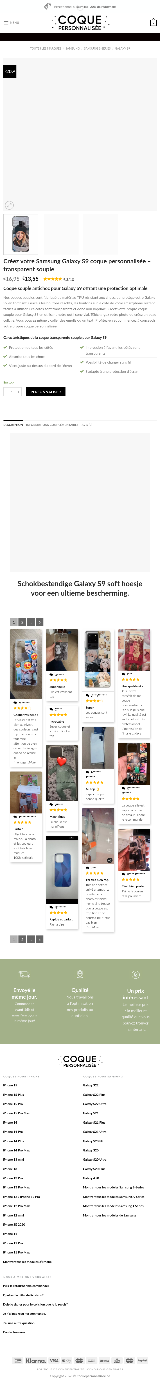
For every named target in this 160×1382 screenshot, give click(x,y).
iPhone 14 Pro (13, 1132)
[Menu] (11, 22)
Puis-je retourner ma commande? (26, 1286)
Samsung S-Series (97, 48)
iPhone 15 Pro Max (16, 1113)
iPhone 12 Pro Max (16, 1206)
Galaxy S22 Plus (94, 1094)
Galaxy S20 (91, 1150)
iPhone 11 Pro (13, 1243)
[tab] (13, 424)
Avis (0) (86, 425)
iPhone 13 (10, 1169)
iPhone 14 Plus (13, 1141)
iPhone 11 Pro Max (16, 1252)
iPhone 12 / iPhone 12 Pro (21, 1197)
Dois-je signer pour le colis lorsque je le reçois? (35, 1304)
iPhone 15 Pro (13, 1104)
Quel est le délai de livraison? (23, 1295)
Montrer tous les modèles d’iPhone (27, 1262)
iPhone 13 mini (13, 1159)
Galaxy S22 (91, 1085)
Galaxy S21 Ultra (94, 1132)
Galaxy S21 (91, 1113)
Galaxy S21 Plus (94, 1122)
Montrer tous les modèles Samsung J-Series (113, 1206)
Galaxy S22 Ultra (94, 1104)
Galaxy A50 (91, 1178)
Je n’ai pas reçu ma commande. (24, 1313)
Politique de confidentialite (60, 1369)
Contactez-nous (14, 1332)
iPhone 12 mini (13, 1215)
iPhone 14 (10, 1122)
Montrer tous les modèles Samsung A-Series (113, 1197)
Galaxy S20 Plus (94, 1169)
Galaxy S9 (122, 48)
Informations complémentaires (52, 425)
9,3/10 (68, 279)
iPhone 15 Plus (13, 1094)
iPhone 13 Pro (13, 1178)
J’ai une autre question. (19, 1323)
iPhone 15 (10, 1085)
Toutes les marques (45, 48)
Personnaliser (46, 392)
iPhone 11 (10, 1234)
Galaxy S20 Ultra (94, 1159)
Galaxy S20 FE (93, 1141)
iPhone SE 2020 (14, 1224)
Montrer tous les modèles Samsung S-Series (113, 1187)
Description (13, 425)
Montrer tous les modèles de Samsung (109, 1215)
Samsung (72, 48)
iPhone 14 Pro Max (16, 1150)
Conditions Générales (105, 1369)
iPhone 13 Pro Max (16, 1187)
